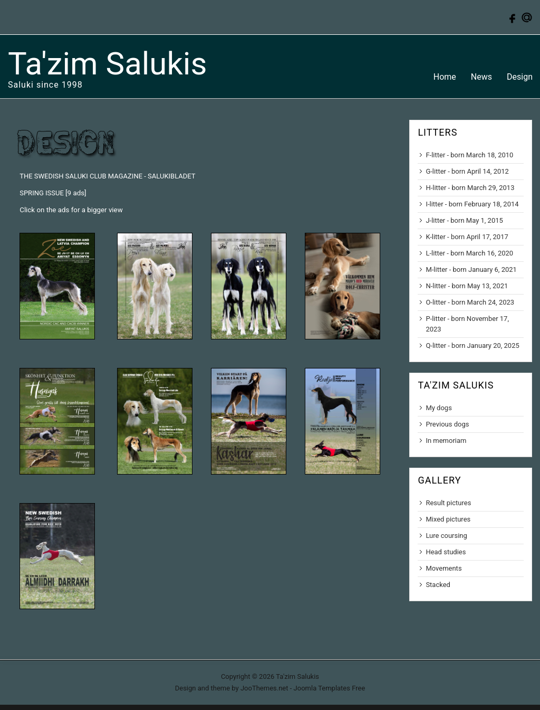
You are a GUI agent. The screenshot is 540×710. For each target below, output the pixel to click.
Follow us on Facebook (511, 17)
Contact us (526, 17)
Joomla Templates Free (329, 688)
